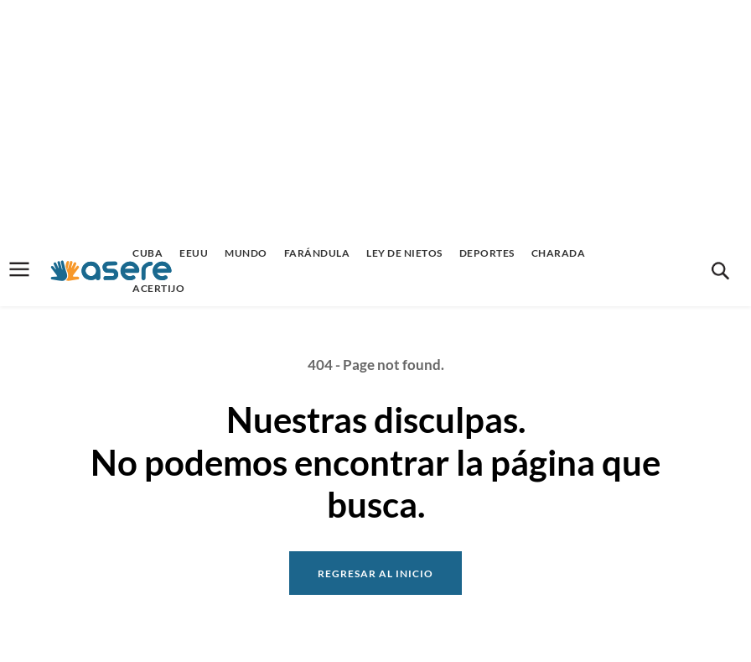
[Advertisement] (375, 117)
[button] (720, 271)
